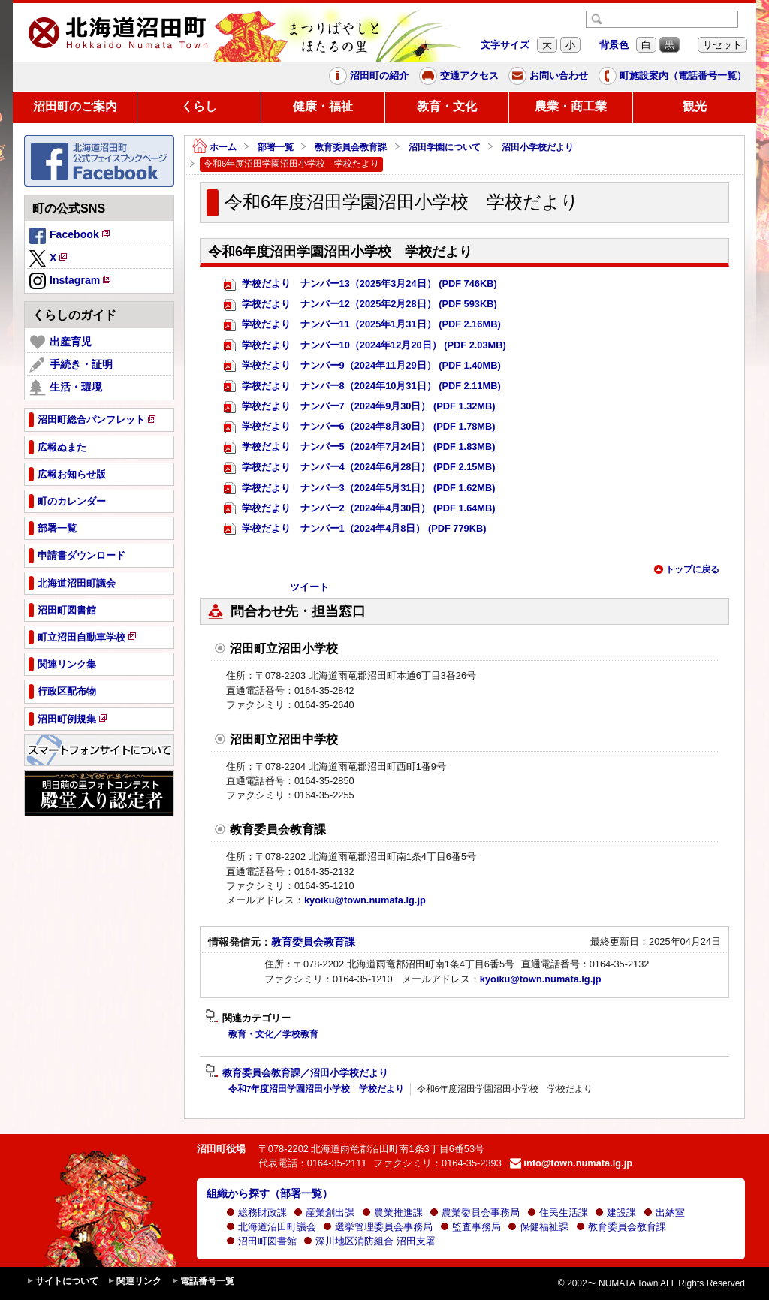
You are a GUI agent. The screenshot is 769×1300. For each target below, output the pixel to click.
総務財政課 (256, 1212)
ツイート (309, 587)
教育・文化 (447, 106)
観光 (695, 106)
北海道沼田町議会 (271, 1226)
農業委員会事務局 (475, 1212)
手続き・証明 (71, 365)
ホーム (214, 147)
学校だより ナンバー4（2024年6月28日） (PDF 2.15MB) (360, 467)
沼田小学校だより (538, 147)
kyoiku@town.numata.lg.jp (365, 900)
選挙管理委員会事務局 (378, 1226)
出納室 (664, 1212)
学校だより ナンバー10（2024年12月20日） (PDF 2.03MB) (365, 345)
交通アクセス (459, 76)
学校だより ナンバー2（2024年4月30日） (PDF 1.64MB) (360, 508)
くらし (199, 106)
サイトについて (62, 1281)
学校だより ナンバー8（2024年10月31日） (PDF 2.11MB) (362, 386)
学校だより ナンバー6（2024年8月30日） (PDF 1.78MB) (360, 427)
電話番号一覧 (202, 1281)
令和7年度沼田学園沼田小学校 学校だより (316, 1088)
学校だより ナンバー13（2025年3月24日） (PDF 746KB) (360, 284)
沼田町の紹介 (369, 76)
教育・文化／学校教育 (273, 1034)
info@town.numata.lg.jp (571, 1163)
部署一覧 (276, 147)
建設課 (615, 1212)
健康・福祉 (323, 106)
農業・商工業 (571, 106)
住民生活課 (557, 1212)
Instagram (71, 282)
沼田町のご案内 (75, 106)
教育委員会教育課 (351, 147)
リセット (722, 44)
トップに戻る (686, 569)
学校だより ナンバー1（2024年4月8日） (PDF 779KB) (355, 529)
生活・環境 (65, 387)
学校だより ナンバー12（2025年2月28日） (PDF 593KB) (360, 304)
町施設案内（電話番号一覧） (672, 76)
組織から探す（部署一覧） (270, 1193)
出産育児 (60, 342)
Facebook (70, 237)
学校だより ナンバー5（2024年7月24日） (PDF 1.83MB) (360, 447)
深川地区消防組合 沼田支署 (369, 1241)
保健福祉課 (538, 1226)
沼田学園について (445, 147)
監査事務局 (470, 1226)
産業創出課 (324, 1212)
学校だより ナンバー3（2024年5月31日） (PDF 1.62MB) (360, 488)
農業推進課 (392, 1212)
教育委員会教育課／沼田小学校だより (296, 1073)
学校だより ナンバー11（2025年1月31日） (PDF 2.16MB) (362, 324)
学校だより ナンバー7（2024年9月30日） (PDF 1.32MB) (360, 406)
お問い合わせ (548, 76)
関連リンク (134, 1281)
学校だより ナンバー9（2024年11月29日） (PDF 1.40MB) (362, 366)
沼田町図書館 (261, 1241)
